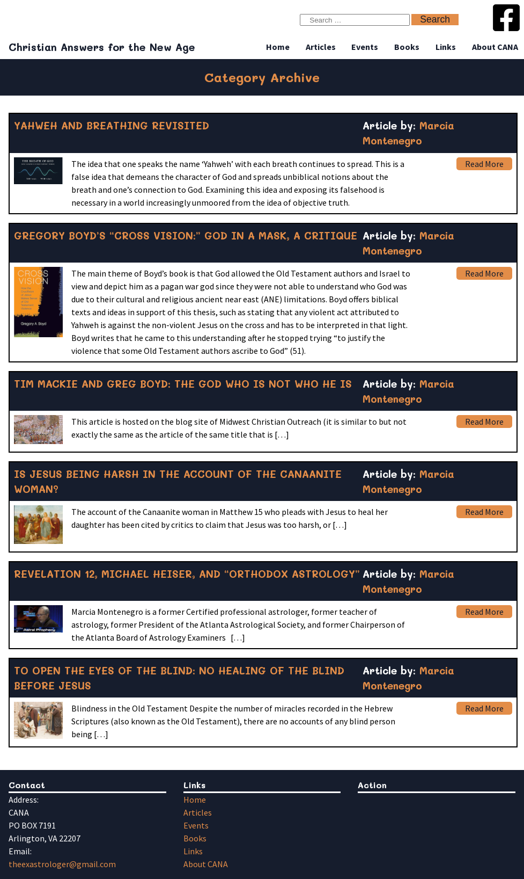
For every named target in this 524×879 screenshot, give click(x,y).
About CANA (495, 46)
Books (406, 46)
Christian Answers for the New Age (102, 47)
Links (446, 46)
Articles (321, 46)
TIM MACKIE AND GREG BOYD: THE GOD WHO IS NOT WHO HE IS (183, 383)
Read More (484, 163)
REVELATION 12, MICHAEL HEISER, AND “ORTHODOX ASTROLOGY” (187, 573)
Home (278, 46)
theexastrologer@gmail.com (62, 864)
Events (364, 46)
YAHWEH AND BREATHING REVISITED (111, 125)
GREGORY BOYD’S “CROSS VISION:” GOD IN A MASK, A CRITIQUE (185, 235)
